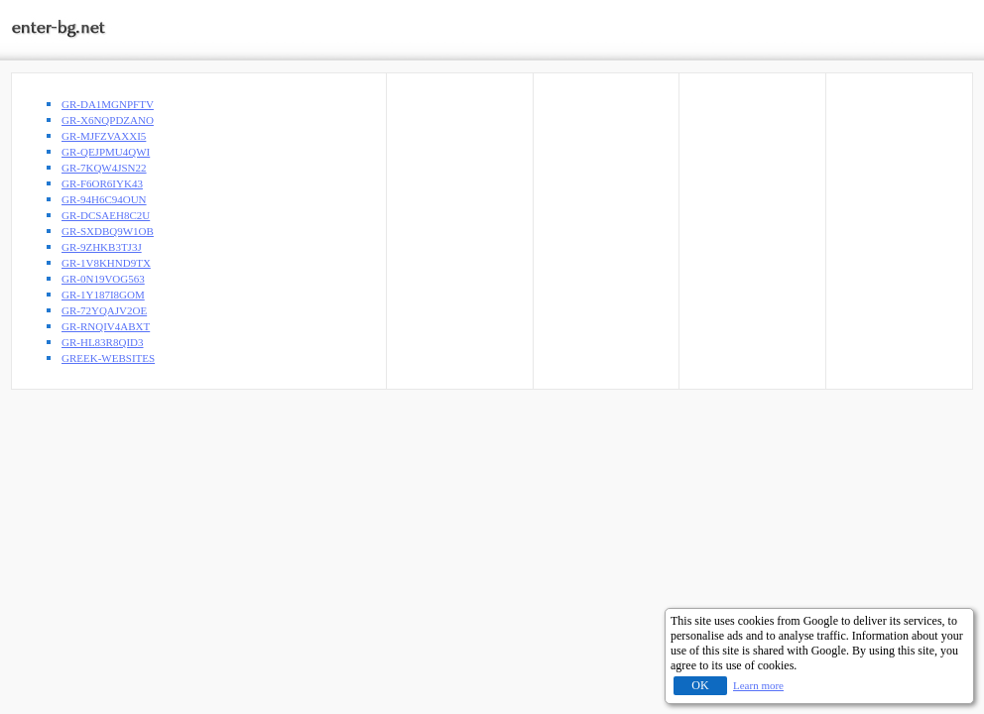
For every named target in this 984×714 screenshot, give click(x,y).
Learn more (758, 685)
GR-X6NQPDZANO (108, 120)
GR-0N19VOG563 (103, 279)
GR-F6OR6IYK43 (102, 183)
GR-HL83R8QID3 (103, 342)
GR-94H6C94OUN (104, 199)
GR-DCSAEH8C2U (106, 215)
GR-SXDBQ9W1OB (108, 231)
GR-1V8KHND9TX (106, 263)
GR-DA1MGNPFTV (108, 104)
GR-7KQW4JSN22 (104, 168)
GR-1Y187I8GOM (103, 294)
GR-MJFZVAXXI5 (104, 136)
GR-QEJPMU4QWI (106, 152)
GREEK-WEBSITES (108, 358)
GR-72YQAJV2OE (104, 310)
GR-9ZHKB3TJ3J (102, 247)
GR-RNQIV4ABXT (106, 326)
